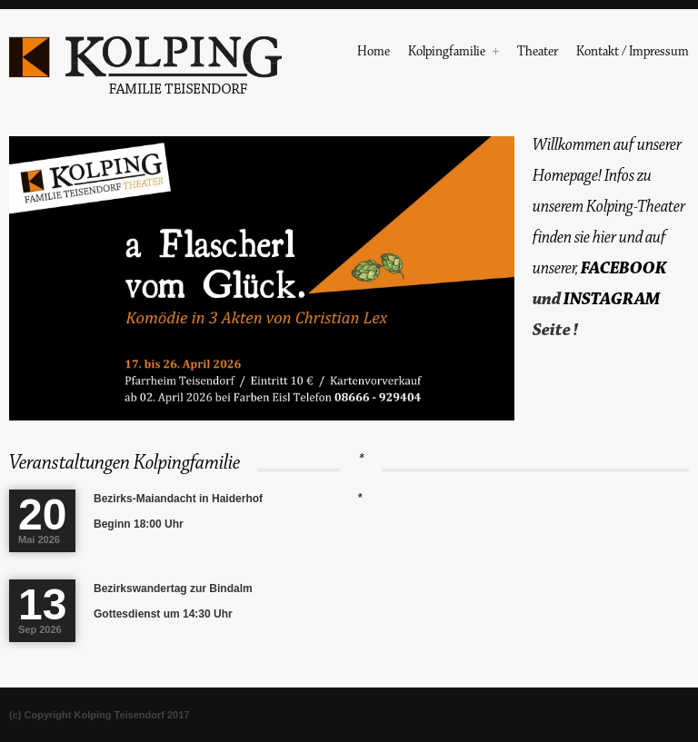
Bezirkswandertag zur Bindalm (173, 588)
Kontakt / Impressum (632, 53)
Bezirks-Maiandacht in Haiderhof (178, 498)
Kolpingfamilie (453, 53)
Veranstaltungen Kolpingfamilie (124, 463)
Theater (537, 53)
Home (373, 53)
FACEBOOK (623, 268)
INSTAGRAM (611, 299)
